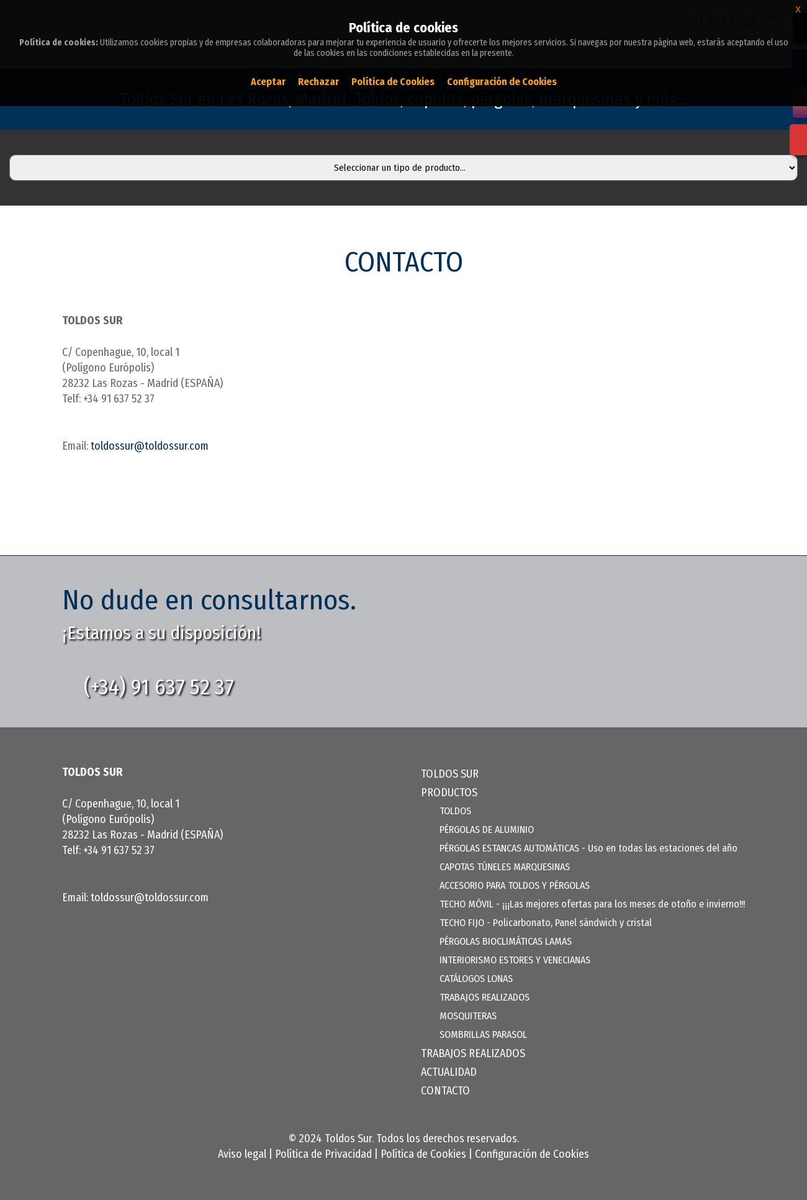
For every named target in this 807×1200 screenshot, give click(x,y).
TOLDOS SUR (450, 774)
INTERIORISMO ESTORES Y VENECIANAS (515, 960)
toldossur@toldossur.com (150, 446)
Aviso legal (242, 1154)
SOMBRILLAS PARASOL (483, 1034)
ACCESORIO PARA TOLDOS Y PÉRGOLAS (515, 885)
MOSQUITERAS (468, 1016)
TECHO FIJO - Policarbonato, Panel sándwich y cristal (546, 923)
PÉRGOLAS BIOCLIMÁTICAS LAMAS (506, 941)
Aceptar (268, 82)
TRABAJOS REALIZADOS (485, 997)
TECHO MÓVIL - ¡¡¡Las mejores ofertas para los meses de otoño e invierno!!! (592, 904)
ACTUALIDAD (449, 1072)
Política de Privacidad (323, 1154)
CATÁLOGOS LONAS (476, 978)
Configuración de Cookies (532, 1154)
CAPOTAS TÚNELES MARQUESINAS (505, 867)
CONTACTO (445, 1091)
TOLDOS (455, 811)
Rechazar (318, 82)
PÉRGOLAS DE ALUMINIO (487, 829)
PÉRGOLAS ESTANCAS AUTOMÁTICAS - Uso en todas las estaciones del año (588, 848)
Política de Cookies (423, 1154)
